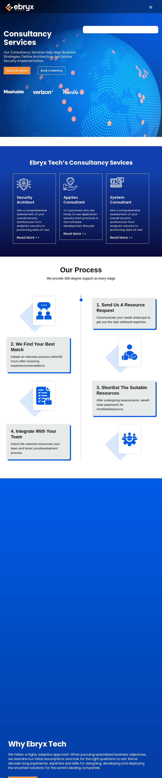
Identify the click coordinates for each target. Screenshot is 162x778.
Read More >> (28, 237)
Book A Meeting (52, 71)
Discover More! (17, 71)
